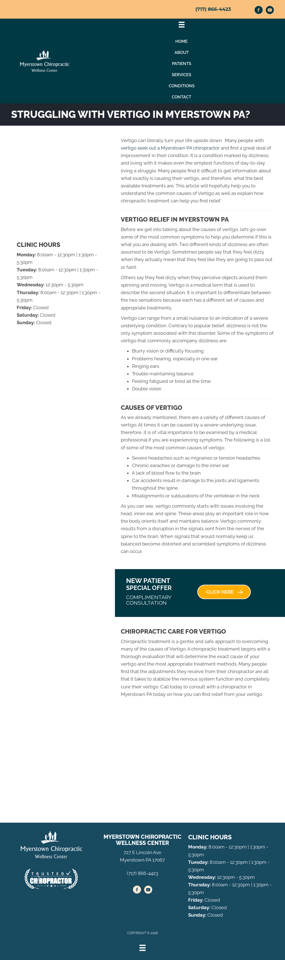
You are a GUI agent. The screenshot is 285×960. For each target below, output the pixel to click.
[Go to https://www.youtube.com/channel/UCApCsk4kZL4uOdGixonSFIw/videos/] (270, 11)
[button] (224, 592)
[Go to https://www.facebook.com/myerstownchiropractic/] (258, 11)
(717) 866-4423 (213, 9)
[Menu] (142, 948)
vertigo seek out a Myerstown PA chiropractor (170, 148)
